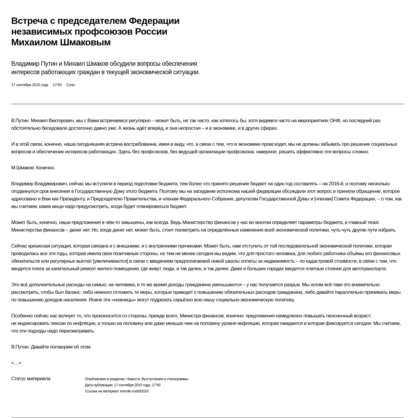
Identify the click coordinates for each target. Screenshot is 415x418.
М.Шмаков (22, 167)
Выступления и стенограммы (164, 379)
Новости (133, 379)
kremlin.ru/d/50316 (134, 391)
